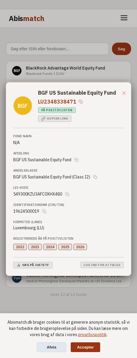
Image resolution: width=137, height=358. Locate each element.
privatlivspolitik (92, 334)
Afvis (52, 347)
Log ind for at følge (102, 265)
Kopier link (54, 119)
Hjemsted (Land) (27, 222)
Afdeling (21, 153)
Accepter (85, 347)
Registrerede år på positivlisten (43, 238)
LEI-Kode (20, 188)
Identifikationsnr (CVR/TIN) (38, 205)
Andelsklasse (25, 170)
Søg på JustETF (32, 265)
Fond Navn (22, 136)
